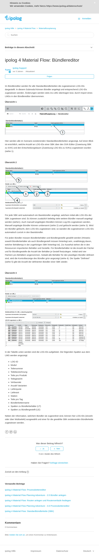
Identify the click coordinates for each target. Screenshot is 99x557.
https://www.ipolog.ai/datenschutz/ (64, 6)
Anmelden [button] (86, 18)
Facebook (7, 432)
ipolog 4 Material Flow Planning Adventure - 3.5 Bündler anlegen (35, 495)
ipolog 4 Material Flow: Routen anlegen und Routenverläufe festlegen (38, 500)
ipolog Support (20, 68)
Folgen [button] (49, 76)
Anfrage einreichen (59, 463)
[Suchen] (49, 35)
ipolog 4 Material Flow (26, 28)
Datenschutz (62, 551)
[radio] (42, 449)
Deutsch (87, 551)
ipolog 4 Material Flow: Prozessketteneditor (25, 490)
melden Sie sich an (17, 535)
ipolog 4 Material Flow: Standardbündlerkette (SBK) (29, 511)
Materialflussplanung (47, 28)
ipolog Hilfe (9, 28)
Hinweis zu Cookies (20, 3)
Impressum (36, 551)
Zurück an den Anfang (17, 472)
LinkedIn (15, 432)
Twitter (11, 432)
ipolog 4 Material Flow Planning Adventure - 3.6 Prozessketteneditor (37, 506)
